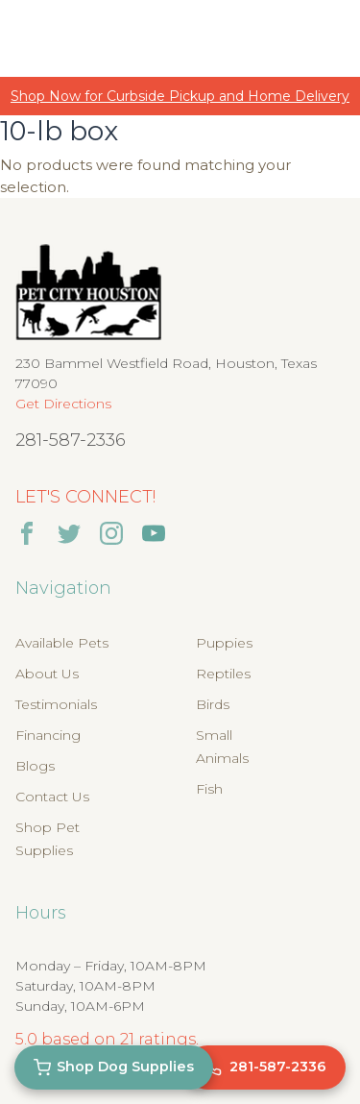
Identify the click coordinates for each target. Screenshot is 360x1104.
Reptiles (223, 673)
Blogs (35, 765)
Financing (48, 735)
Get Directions (63, 403)
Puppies (224, 642)
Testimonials (56, 704)
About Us (47, 673)
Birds (212, 704)
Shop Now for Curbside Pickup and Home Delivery (180, 96)
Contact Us (52, 796)
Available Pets (61, 642)
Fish (209, 788)
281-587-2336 (70, 440)
